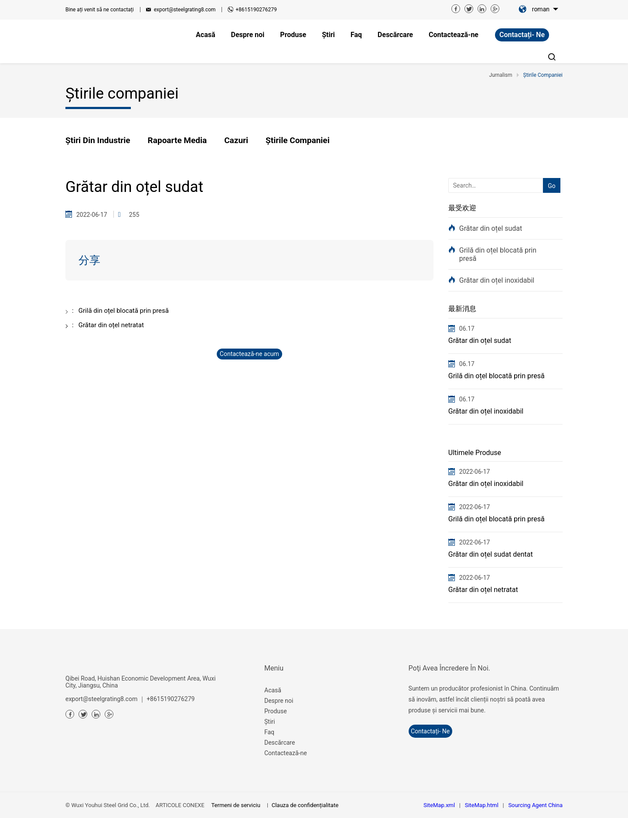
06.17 (466, 328)
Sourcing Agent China (535, 805)
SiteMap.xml (439, 805)
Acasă (272, 690)
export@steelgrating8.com (185, 10)
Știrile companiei (298, 140)
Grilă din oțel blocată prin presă (497, 254)
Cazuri (236, 140)
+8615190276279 (256, 10)
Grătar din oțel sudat (490, 228)
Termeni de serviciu (235, 805)
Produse (275, 711)
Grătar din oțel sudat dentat (490, 554)
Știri (269, 721)
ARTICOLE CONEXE (180, 805)
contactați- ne (522, 35)
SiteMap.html (481, 805)
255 (134, 214)
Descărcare (279, 742)
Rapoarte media (177, 140)
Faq (269, 732)
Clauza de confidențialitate (305, 805)
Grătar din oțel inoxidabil (496, 280)
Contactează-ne (285, 753)
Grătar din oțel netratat (483, 589)
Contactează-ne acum (249, 353)
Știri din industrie (97, 140)
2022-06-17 (474, 471)
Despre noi (278, 700)
